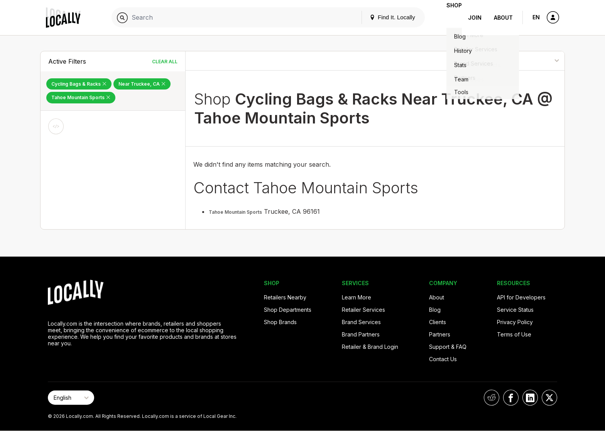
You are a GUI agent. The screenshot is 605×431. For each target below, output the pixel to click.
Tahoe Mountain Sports (235, 212)
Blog (435, 309)
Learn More (356, 297)
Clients (437, 322)
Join (475, 17)
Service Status (515, 309)
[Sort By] (525, 60)
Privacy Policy (515, 322)
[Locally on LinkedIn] (530, 398)
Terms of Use (514, 334)
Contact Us (443, 359)
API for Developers (521, 297)
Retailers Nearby (285, 297)
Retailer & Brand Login (370, 346)
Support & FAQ (447, 346)
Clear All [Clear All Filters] (164, 61)
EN (536, 17)
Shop (448, 17)
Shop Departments (287, 309)
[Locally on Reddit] (491, 398)
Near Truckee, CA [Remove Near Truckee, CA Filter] (142, 84)
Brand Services (361, 322)
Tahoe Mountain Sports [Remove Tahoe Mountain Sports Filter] (80, 97)
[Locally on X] (549, 398)
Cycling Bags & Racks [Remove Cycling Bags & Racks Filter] (78, 84)
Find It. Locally (380, 17)
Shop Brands (280, 322)
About (503, 17)
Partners (439, 334)
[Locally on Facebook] (511, 398)
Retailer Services (363, 309)
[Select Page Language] (71, 397)
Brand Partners (361, 334)
